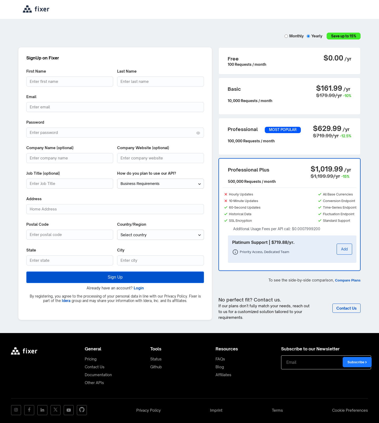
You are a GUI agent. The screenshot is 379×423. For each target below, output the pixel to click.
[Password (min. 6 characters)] (115, 133)
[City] (160, 260)
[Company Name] (69, 158)
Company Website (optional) (143, 147)
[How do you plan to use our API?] (160, 184)
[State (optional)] (69, 260)
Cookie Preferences (350, 410)
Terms (277, 410)
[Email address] (115, 107)
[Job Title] (69, 184)
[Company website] (160, 158)
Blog (220, 367)
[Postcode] (69, 235)
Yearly (315, 36)
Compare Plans (348, 280)
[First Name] (69, 82)
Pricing (91, 359)
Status (156, 359)
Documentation (98, 374)
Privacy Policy (148, 410)
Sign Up (115, 277)
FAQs (220, 359)
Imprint (216, 410)
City (120, 250)
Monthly (295, 36)
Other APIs (94, 382)
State (31, 250)
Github (156, 367)
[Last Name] (160, 82)
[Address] (115, 209)
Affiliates (223, 374)
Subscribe (357, 362)
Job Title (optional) (43, 173)
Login (139, 287)
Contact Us (94, 367)
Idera (66, 300)
